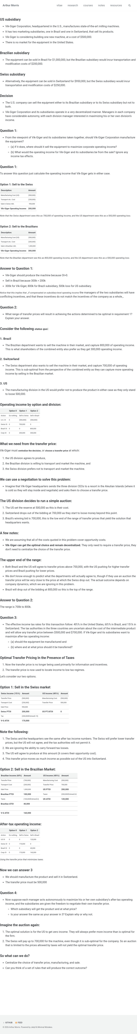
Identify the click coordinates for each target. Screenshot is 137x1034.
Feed (19, 1022)
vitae (59, 5)
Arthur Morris (11, 5)
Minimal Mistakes (45, 1027)
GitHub (8, 1022)
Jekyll (33, 1027)
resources (115, 5)
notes (101, 5)
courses (87, 5)
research (72, 5)
